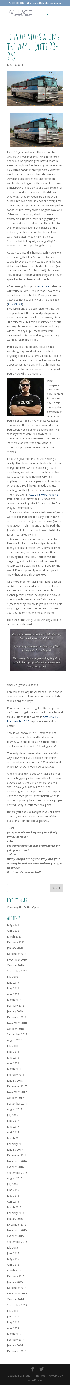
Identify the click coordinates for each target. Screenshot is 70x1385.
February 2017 (15, 1144)
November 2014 (17, 1293)
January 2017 (15, 1149)
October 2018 (15, 1028)
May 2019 (13, 988)
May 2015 (13, 1259)
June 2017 (13, 1120)
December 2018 (17, 1017)
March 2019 (14, 1000)
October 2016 (15, 1167)
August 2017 (14, 1109)
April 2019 (13, 994)
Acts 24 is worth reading (43, 494)
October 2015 (15, 1236)
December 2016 (17, 1155)
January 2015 (15, 1282)
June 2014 (13, 1316)
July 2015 (12, 1247)
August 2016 (14, 1178)
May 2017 (13, 1126)
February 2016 (15, 1213)
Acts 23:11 (44, 286)
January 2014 (15, 1345)
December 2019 (17, 953)
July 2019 (12, 976)
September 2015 (17, 1241)
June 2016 (13, 1190)
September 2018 (17, 1034)
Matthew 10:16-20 (18, 721)
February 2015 (15, 1276)
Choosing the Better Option (24, 907)
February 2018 (15, 1074)
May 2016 (13, 1195)
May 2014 (13, 1322)
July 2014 (12, 1311)
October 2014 (15, 1299)
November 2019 (17, 959)
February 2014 (15, 1339)
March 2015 (14, 1270)
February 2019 (15, 1005)
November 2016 (17, 1161)
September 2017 (17, 1103)
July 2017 (12, 1115)
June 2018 (13, 1051)
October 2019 (15, 965)
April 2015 (13, 1264)
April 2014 (13, 1328)
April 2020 (13, 930)
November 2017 (17, 1092)
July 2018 (12, 1046)
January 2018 (15, 1080)
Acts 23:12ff (15, 304)
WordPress (35, 1380)
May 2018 (13, 1057)
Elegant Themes (34, 1375)
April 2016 (13, 1201)
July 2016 (12, 1184)
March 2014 (14, 1334)
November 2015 (17, 1230)
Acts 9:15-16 (50, 717)
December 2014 (17, 1287)
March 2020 (14, 936)
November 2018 (17, 1023)
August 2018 (14, 1040)
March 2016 (14, 1207)
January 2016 (15, 1218)
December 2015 (17, 1224)
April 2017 (13, 1132)
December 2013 (17, 1351)
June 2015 (13, 1253)
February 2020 (15, 942)
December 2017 (17, 1086)
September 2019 (17, 971)
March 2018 (14, 1069)
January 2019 (15, 1011)
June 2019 (13, 982)
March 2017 (14, 1138)
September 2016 (17, 1172)
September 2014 (17, 1305)
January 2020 (15, 948)
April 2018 (13, 1063)
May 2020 (13, 925)
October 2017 (15, 1097)
